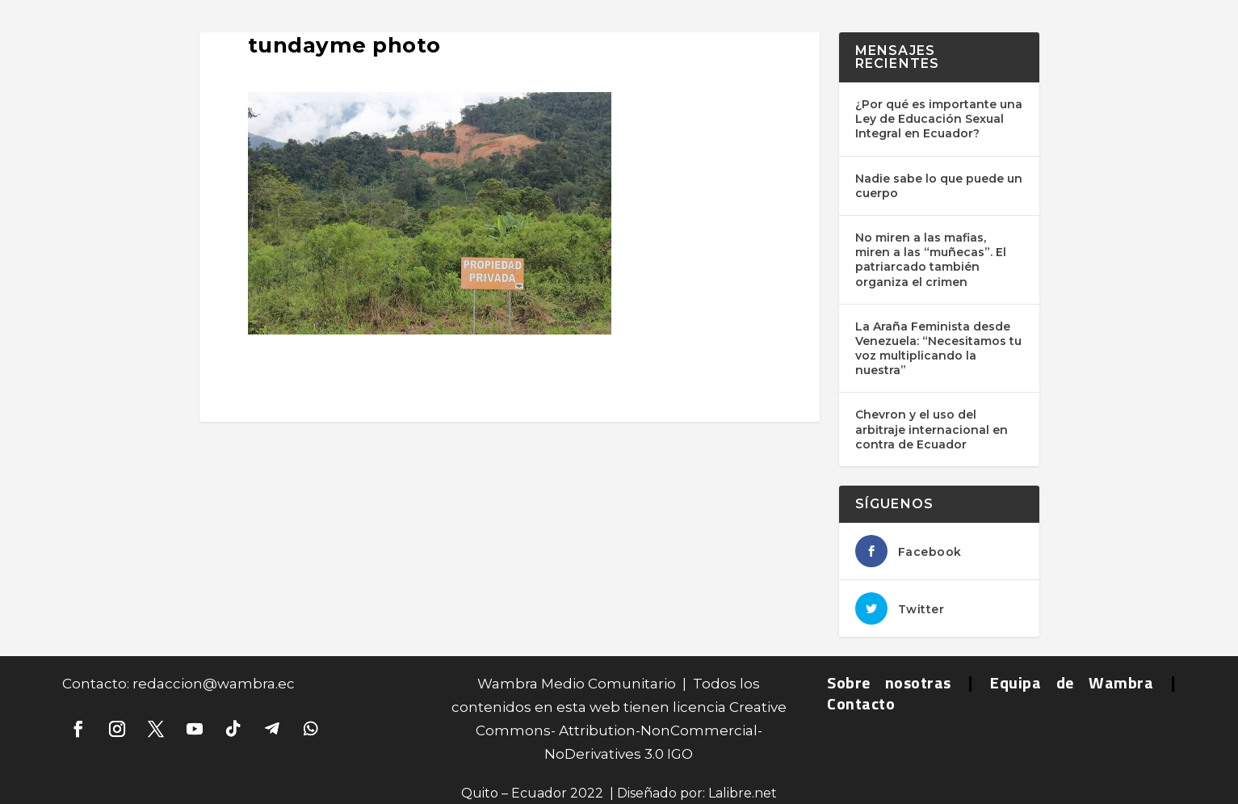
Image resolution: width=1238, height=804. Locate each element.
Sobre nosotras (889, 682)
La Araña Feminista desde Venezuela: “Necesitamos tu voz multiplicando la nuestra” (938, 348)
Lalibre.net (742, 793)
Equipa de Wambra (1071, 682)
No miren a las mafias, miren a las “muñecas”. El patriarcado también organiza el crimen (930, 259)
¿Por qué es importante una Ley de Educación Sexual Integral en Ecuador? (938, 119)
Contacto (861, 703)
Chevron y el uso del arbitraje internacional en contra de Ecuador (931, 429)
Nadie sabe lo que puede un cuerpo (938, 185)
